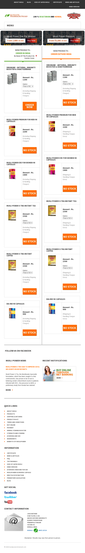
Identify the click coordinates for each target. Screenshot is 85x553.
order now (29, 106)
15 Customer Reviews (30, 45)
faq (8, 459)
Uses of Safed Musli (42, 2)
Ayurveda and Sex (13, 436)
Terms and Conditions (15, 422)
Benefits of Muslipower (16, 441)
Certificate (57, 2)
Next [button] (79, 38)
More (8, 390)
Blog (29, 2)
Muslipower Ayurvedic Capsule (19, 472)
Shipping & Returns (14, 417)
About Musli (19, 2)
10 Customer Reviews (73, 45)
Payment (10, 428)
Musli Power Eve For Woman (21, 36)
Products (11, 414)
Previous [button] (6, 38)
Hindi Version (74, 7)
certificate (11, 453)
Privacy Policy (12, 419)
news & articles (13, 456)
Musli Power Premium (63, 36)
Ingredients (11, 439)
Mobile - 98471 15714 (37, 530)
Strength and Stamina (15, 433)
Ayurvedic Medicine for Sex (17, 470)
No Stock (29, 150)
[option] (21, 38)
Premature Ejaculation (16, 478)
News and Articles (72, 2)
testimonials (12, 461)
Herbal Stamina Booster (16, 430)
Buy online (11, 425)
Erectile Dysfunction (15, 475)
